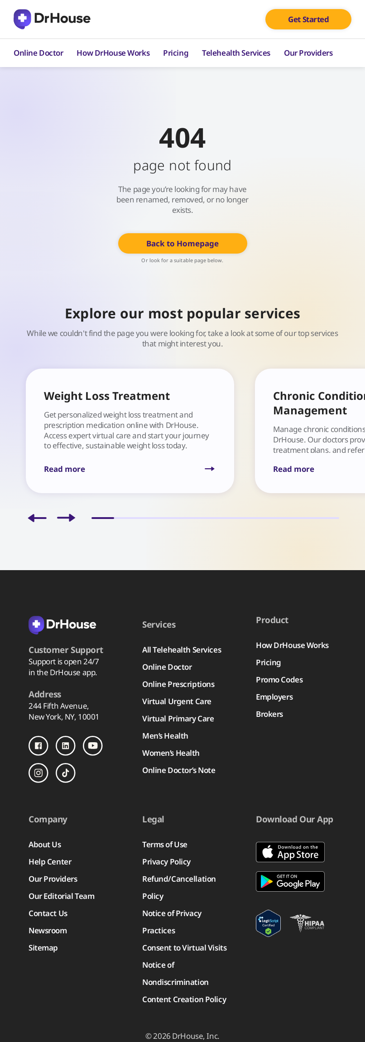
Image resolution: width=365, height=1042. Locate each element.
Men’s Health (165, 735)
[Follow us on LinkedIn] (66, 746)
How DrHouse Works (113, 53)
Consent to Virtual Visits (184, 947)
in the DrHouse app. (63, 672)
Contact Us (48, 913)
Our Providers (308, 53)
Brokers (269, 714)
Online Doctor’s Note (178, 770)
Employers (274, 696)
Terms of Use (164, 844)
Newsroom (48, 930)
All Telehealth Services (181, 649)
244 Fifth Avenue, (59, 706)
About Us (45, 844)
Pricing (175, 53)
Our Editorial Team (61, 896)
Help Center (50, 861)
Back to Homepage (182, 243)
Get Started (308, 19)
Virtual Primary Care (178, 718)
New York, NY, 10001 (64, 716)
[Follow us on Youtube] (93, 746)
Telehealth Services (236, 53)
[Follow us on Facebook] (38, 746)
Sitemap (43, 947)
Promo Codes (279, 679)
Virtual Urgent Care (176, 701)
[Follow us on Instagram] (38, 773)
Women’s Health (171, 753)
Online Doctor (38, 53)
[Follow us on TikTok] (66, 773)
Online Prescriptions (178, 684)
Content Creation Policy (184, 999)
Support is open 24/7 (64, 661)
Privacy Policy (166, 861)
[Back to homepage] (74, 624)
